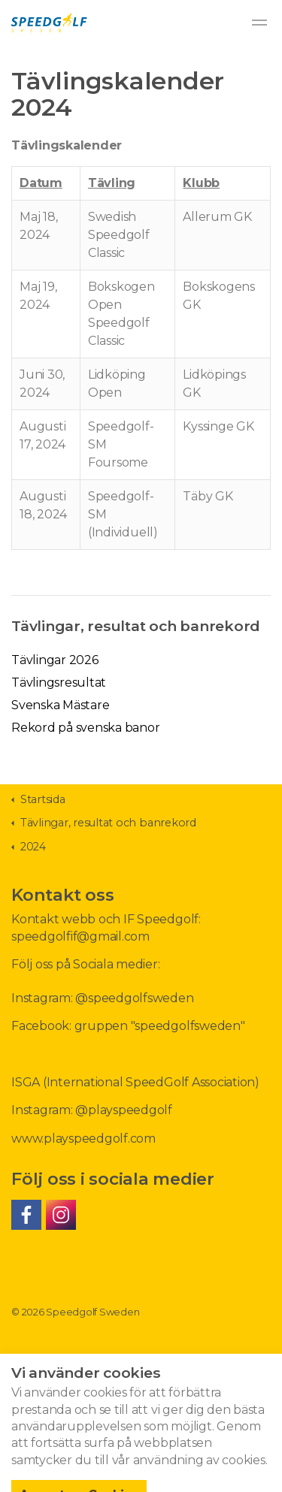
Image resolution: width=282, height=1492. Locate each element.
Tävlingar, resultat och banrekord (135, 626)
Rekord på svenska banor (85, 727)
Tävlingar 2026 (55, 660)
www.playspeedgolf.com (83, 1138)
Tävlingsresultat (58, 682)
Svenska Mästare (60, 705)
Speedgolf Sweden (49, 23)
